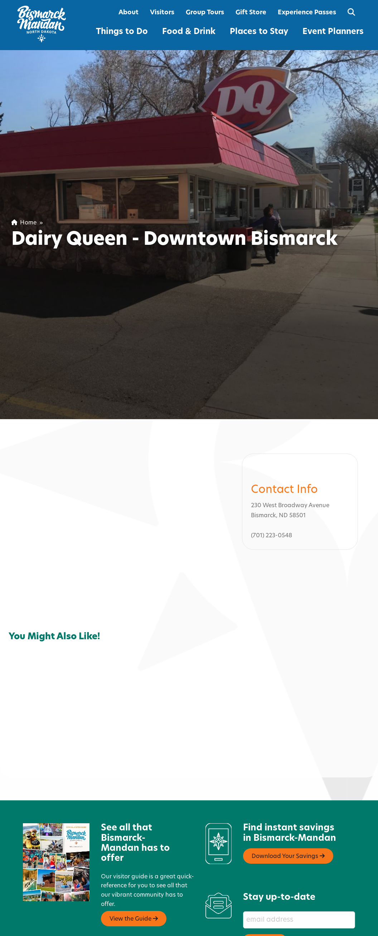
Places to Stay (259, 32)
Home (24, 223)
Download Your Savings (288, 821)
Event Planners (333, 32)
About (128, 13)
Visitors (162, 13)
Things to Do (122, 32)
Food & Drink (188, 32)
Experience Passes (307, 13)
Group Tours (205, 13)
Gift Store (251, 13)
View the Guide (134, 884)
